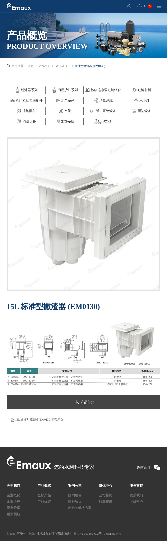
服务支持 (136, 485)
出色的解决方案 (80, 508)
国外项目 (75, 501)
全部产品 (44, 495)
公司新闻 (105, 495)
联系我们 (136, 495)
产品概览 (45, 66)
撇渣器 (60, 66)
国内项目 (75, 495)
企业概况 (13, 495)
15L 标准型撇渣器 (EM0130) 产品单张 (39, 419)
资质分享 (13, 508)
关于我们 (13, 485)
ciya (118, 533)
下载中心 (136, 501)
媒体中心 (105, 485)
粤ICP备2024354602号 (88, 533)
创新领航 (13, 514)
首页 (31, 66)
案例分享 (75, 485)
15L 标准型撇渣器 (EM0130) (87, 66)
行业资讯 (105, 501)
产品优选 (44, 501)
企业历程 (13, 501)
